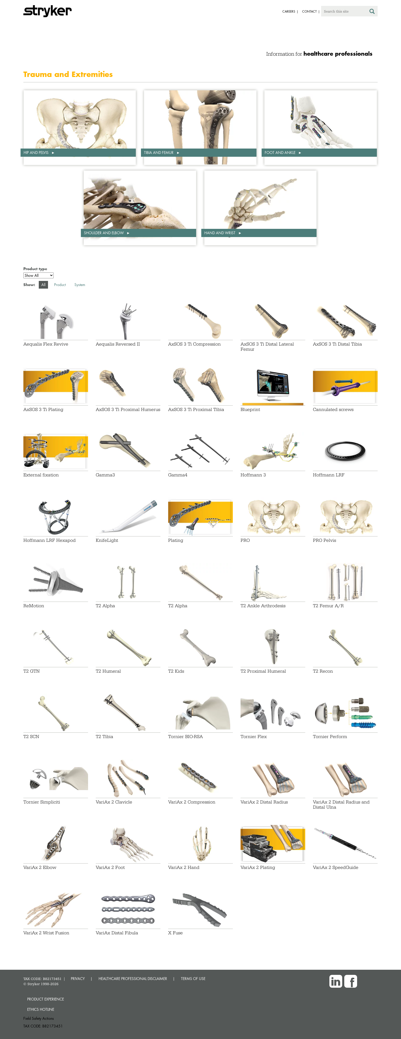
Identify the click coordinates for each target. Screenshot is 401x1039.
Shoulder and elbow (104, 232)
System (79, 284)
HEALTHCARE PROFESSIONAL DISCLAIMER (133, 978)
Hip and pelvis (37, 152)
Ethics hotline (40, 1009)
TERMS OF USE (193, 978)
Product (60, 284)
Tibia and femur (159, 152)
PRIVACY (78, 978)
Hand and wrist (220, 232)
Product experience (45, 999)
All (43, 284)
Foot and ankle (281, 152)
